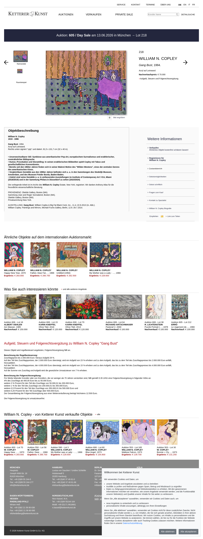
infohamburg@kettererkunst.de (65, 485)
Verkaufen (93, 14)
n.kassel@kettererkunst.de (64, 507)
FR (193, 5)
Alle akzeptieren (188, 531)
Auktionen (66, 14)
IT (189, 5)
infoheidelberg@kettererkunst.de (24, 513)
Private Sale (124, 14)
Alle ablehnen (168, 531)
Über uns (165, 5)
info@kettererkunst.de (19, 485)
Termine (150, 5)
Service (121, 5)
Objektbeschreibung (23, 130)
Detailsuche (188, 14)
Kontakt (135, 5)
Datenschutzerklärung (132, 523)
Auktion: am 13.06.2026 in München (94, 35)
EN (185, 5)
